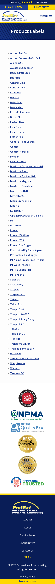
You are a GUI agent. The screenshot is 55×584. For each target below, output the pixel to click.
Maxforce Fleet (19, 171)
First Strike (16, 136)
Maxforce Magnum (21, 181)
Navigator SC (17, 196)
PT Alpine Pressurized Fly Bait (27, 260)
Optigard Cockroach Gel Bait (26, 215)
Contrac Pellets (19, 87)
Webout (15, 368)
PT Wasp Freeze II (20, 265)
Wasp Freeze (17, 363)
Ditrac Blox (16, 117)
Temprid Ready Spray (22, 319)
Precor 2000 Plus (19, 235)
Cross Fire (15, 92)
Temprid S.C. (17, 324)
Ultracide (15, 353)
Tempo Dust (17, 309)
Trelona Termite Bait (22, 348)
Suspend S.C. (17, 294)
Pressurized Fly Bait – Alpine (26, 250)
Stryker (14, 289)
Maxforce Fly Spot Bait (23, 176)
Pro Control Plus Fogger (23, 255)
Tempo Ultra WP (19, 314)
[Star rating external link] (27, 2)
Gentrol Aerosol (19, 151)
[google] (29, 557)
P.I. (11, 220)
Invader (14, 156)
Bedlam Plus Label (20, 72)
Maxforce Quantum (21, 186)
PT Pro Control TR (20, 269)
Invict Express (18, 161)
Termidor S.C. (18, 333)
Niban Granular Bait (21, 201)
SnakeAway (16, 284)
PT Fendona (17, 274)
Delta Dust (16, 102)
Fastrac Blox (17, 122)
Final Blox (15, 127)
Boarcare (15, 77)
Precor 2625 (17, 240)
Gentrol (14, 146)
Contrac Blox (17, 82)
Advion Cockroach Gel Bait (25, 58)
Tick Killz (15, 338)
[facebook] (26, 557)
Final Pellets (17, 132)
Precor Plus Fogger (21, 245)
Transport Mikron (20, 343)
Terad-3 (14, 328)
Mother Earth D (19, 191)
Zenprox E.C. (17, 373)
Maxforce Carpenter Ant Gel (26, 166)
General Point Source (22, 141)
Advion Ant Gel (18, 53)
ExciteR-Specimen (20, 112)
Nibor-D (14, 205)
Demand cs (16, 107)
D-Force (14, 97)
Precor (14, 230)
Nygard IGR (16, 210)
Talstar (14, 299)
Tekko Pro (16, 304)
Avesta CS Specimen (21, 68)
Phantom (15, 225)
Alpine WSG (16, 63)
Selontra (15, 279)
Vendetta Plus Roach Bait (24, 358)
